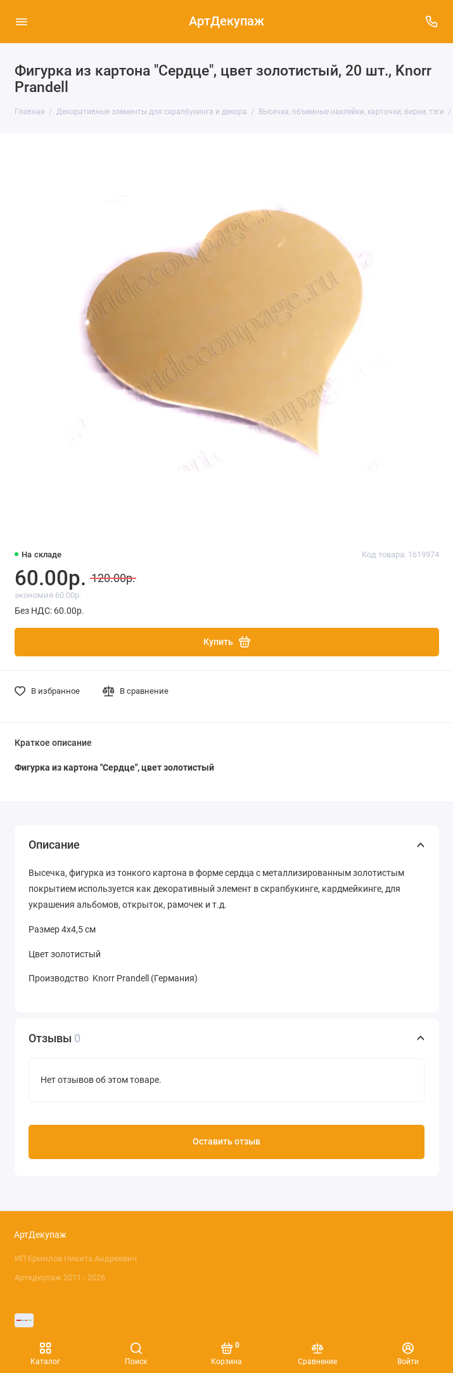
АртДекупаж (226, 21)
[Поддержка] (432, 21)
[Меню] (21, 21)
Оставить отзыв (226, 1141)
